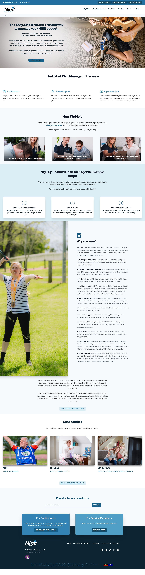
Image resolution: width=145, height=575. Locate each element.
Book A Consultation (119, 2)
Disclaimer (95, 549)
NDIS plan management (54, 125)
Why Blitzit (86, 9)
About (128, 9)
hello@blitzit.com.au (11, 2)
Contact (136, 9)
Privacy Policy (106, 549)
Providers (111, 9)
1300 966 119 (26, 2)
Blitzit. (32, 555)
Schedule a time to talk (46, 536)
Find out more (99, 536)
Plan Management (99, 9)
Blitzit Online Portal (135, 2)
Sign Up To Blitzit (104, 2)
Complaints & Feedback (81, 549)
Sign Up (96, 511)
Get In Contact (36, 60)
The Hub (120, 9)
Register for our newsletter (72, 504)
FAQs (69, 549)
